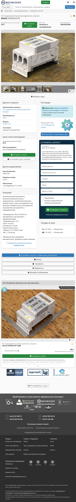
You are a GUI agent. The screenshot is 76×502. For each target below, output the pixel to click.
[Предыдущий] (3, 61)
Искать (70, 7)
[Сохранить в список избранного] (71, 16)
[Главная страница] (1, 11)
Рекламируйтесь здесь (38, 386)
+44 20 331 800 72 (15, 416)
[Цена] (64, 350)
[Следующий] (73, 61)
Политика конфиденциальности (57, 215)
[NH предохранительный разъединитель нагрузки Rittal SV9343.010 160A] (38, 313)
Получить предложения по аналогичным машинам (54, 202)
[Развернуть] (38, 366)
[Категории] (7, 7)
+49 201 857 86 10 (48, 416)
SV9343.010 (7, 124)
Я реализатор (49, 198)
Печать (38, 259)
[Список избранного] (68, 2)
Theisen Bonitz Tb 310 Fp (25, 428)
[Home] (8, 11)
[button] (74, 2)
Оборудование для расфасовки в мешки (38, 432)
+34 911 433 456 (47, 419)
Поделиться (37, 268)
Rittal (4, 118)
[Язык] (71, 2)
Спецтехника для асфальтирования (47, 428)
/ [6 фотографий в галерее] (71, 91)
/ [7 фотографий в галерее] (71, 340)
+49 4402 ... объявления (52, 229)
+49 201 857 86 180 (15, 419)
